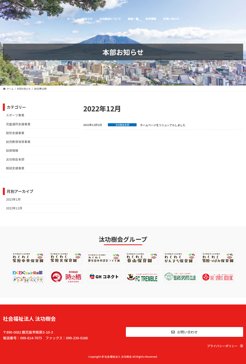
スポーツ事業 (15, 115)
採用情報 (12, 150)
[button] (184, 332)
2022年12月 (14, 208)
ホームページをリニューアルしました (162, 125)
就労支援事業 (15, 133)
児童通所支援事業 (18, 124)
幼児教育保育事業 (18, 142)
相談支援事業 (15, 168)
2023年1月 (13, 199)
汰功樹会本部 (122, 124)
